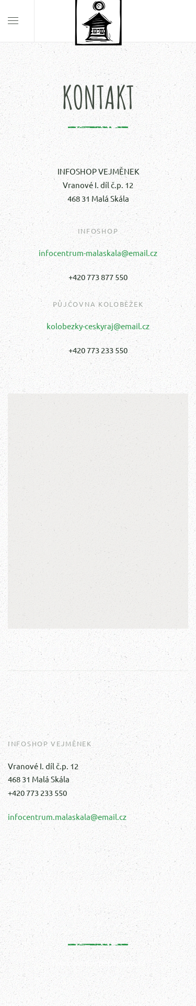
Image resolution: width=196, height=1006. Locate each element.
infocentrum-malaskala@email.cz (98, 253)
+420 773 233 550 (98, 350)
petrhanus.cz (122, 962)
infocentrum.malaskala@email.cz (67, 817)
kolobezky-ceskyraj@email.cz (98, 326)
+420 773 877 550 (98, 277)
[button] (98, 501)
